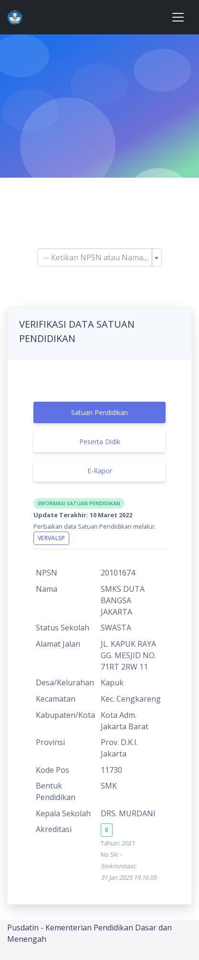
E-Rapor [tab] (99, 470)
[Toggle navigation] (178, 17)
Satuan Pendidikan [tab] (99, 412)
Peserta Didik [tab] (99, 441)
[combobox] (99, 257)
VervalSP (51, 538)
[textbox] (96, 257)
